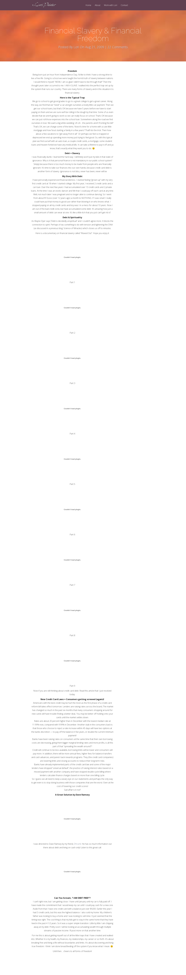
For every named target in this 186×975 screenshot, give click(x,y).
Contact (124, 5)
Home (88, 5)
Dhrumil (77, 843)
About (97, 5)
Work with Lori (110, 5)
